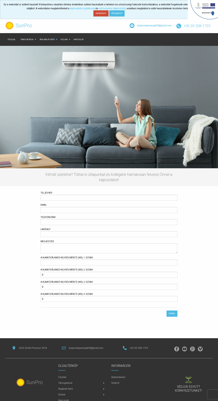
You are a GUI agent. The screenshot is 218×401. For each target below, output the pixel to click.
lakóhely (46, 229)
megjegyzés (47, 241)
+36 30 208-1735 (193, 26)
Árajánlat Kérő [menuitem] (47, 39)
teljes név (46, 193)
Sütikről (115, 382)
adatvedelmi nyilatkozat (82, 8)
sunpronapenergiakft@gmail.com (151, 26)
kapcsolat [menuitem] (79, 39)
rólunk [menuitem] (64, 39)
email (44, 205)
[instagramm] (184, 349)
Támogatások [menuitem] (26, 39)
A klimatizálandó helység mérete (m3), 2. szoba (67, 269)
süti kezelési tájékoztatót (112, 8)
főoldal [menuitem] (11, 39)
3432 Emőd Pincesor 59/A (29, 348)
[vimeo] (200, 349)
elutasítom (101, 13)
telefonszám (48, 217)
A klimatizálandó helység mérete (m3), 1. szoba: (67, 257)
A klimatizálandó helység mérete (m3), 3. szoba (67, 282)
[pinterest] (192, 349)
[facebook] (176, 349)
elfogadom (116, 13)
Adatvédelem (118, 377)
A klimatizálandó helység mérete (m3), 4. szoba (67, 294)
